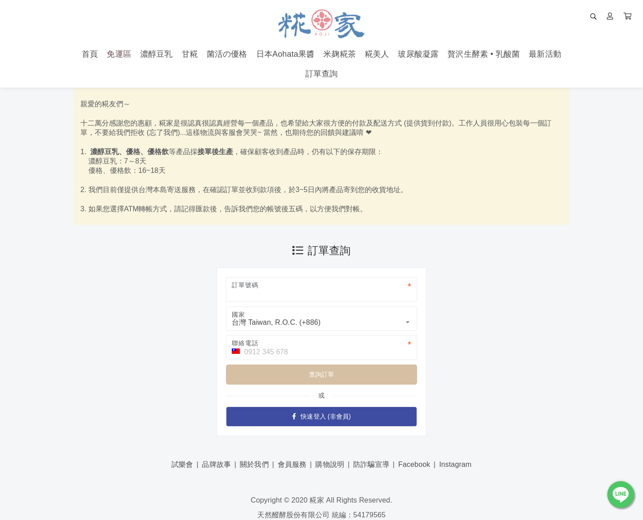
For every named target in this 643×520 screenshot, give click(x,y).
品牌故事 (216, 464)
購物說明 (329, 464)
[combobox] (321, 318)
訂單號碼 (245, 285)
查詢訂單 (321, 374)
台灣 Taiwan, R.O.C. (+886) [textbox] (276, 322)
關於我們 (254, 464)
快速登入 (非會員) (321, 416)
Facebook (414, 464)
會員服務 (292, 464)
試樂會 (182, 464)
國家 (238, 314)
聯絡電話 (245, 343)
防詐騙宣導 (371, 464)
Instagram (455, 464)
